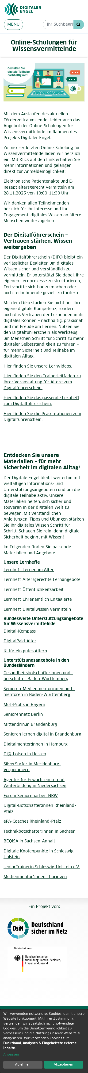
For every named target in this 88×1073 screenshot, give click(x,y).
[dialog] (44, 1041)
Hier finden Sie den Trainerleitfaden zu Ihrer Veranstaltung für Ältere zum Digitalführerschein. (42, 382)
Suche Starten (78, 24)
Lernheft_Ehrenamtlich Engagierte (38, 600)
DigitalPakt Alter (20, 641)
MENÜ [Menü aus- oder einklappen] (13, 25)
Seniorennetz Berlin (23, 715)
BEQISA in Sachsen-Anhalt (29, 841)
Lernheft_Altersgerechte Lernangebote (42, 580)
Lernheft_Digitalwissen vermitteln (37, 610)
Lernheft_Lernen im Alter (29, 570)
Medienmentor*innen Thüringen (35, 877)
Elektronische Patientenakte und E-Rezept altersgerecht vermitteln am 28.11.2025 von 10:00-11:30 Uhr (39, 187)
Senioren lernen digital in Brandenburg (42, 734)
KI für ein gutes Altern (25, 651)
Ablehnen (23, 1064)
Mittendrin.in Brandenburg (30, 725)
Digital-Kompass (20, 632)
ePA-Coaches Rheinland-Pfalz (32, 822)
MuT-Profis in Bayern (24, 705)
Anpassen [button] (11, 1054)
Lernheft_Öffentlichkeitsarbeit (34, 590)
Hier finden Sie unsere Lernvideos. (38, 366)
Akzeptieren (63, 1064)
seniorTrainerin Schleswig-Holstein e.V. (42, 867)
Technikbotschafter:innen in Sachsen (40, 832)
